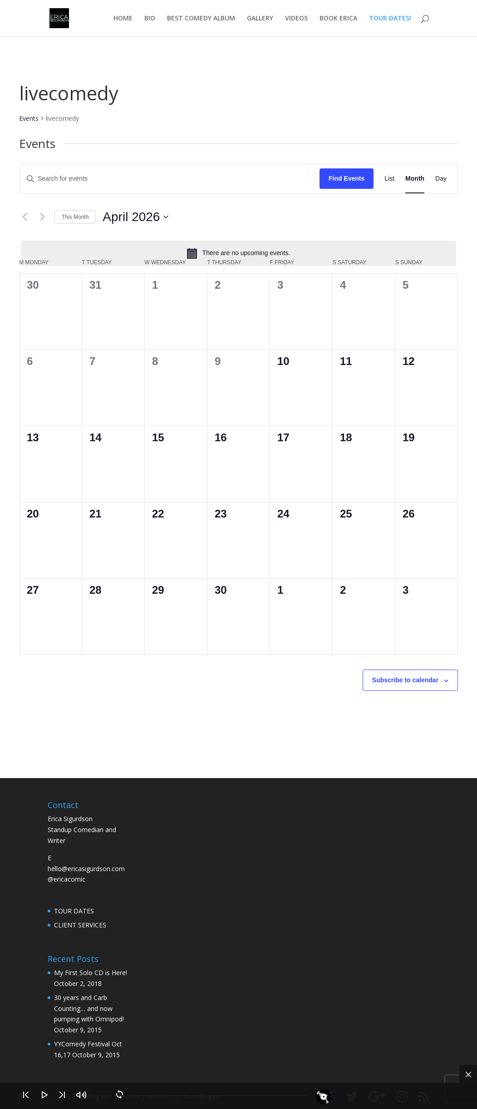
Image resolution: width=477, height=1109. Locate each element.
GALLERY (260, 18)
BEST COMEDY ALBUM (201, 18)
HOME (123, 18)
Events (29, 118)
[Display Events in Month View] (414, 178)
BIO (149, 18)
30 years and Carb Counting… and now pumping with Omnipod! (89, 1008)
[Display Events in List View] (389, 178)
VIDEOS (296, 18)
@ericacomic (66, 879)
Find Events (346, 178)
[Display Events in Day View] (441, 178)
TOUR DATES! (390, 18)
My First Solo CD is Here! (90, 972)
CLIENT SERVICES (80, 925)
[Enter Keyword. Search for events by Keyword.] (170, 178)
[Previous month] (24, 217)
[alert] (238, 253)
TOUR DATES (74, 911)
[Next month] (42, 217)
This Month (75, 217)
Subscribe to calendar (405, 680)
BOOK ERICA (338, 18)
